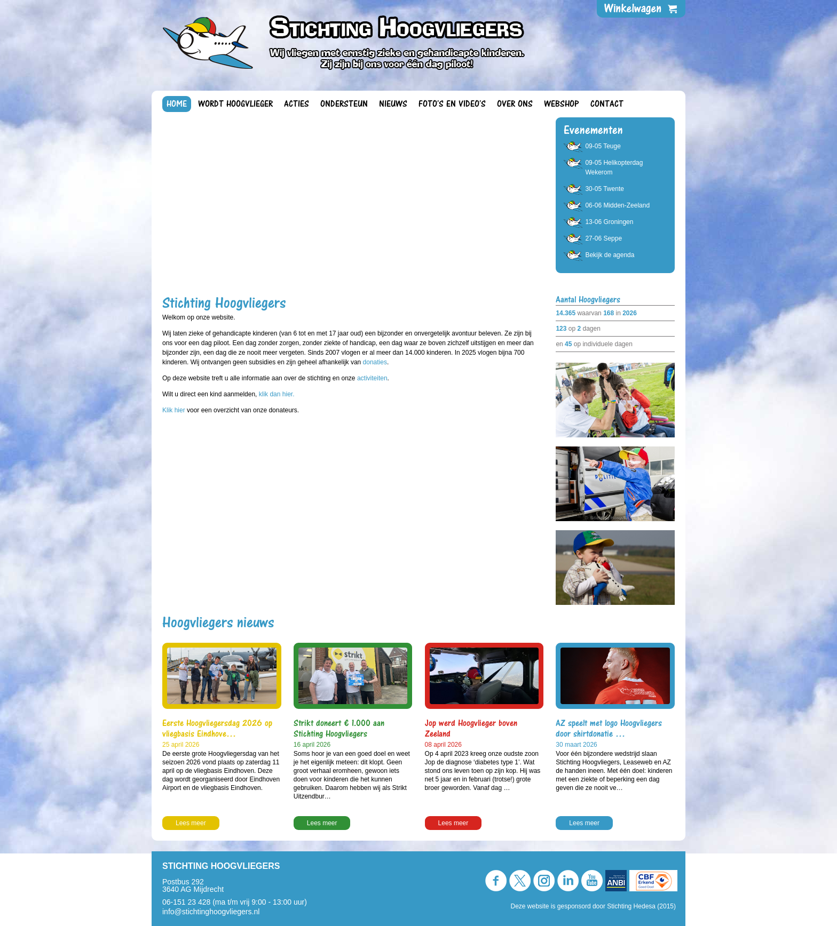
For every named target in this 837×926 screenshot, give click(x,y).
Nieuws (393, 104)
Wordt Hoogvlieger (235, 104)
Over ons (515, 104)
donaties (375, 362)
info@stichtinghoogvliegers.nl (210, 911)
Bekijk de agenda (609, 255)
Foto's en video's (452, 104)
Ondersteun (344, 104)
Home (177, 104)
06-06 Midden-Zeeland (617, 205)
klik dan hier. (277, 394)
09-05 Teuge (603, 146)
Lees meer (191, 823)
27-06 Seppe (603, 238)
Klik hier (174, 410)
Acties (296, 104)
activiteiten (372, 378)
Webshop (561, 104)
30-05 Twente (604, 189)
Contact (606, 104)
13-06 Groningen (609, 222)
